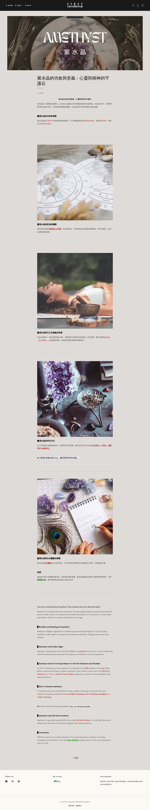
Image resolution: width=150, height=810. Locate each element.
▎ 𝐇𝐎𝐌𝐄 (9, 5)
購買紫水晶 (41, 580)
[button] (133, 5)
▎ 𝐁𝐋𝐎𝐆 (28, 5)
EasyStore (86, 801)
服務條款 (79, 805)
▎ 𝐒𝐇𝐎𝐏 (18, 5)
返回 (75, 758)
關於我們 (71, 805)
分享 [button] (40, 93)
